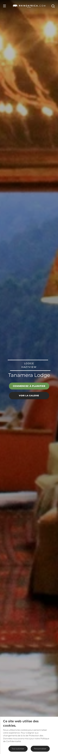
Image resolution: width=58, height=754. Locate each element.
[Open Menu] (4, 6)
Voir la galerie (29, 395)
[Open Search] (53, 6)
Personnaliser (40, 748)
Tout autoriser (18, 748)
